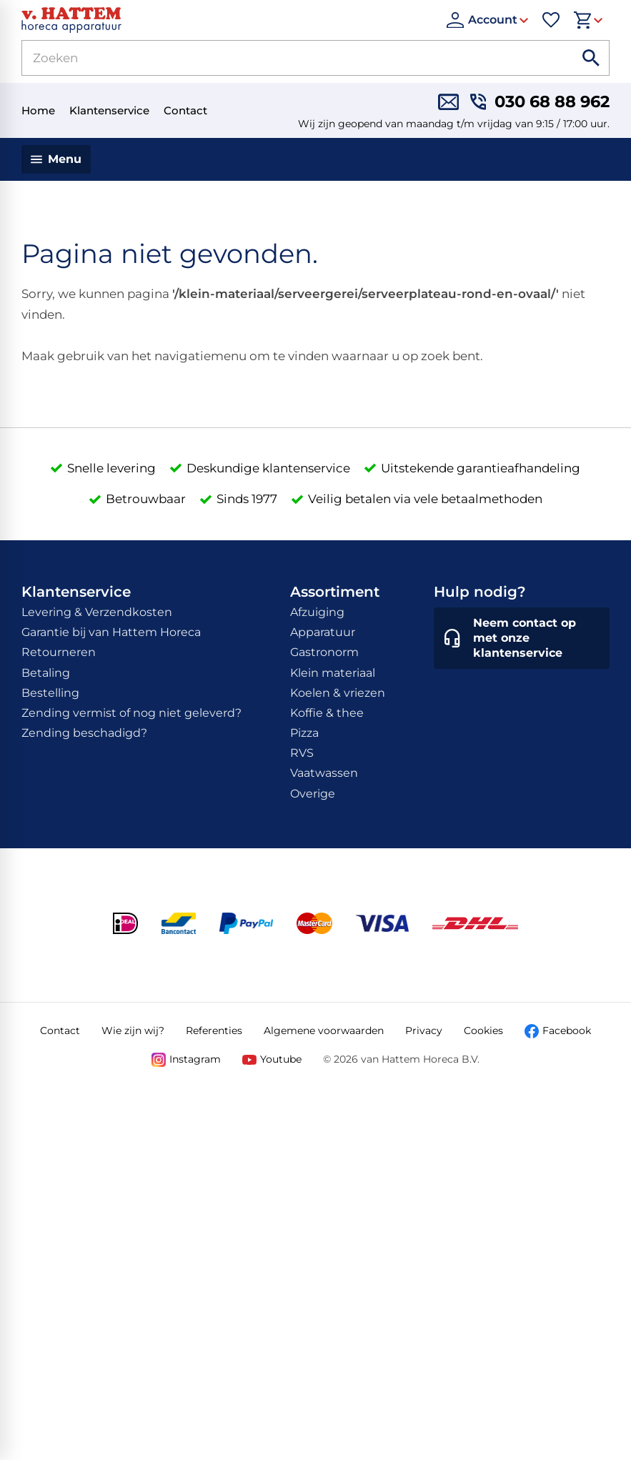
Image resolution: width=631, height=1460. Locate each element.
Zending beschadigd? (84, 733)
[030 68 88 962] (540, 102)
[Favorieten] (551, 20)
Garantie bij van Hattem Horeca (111, 632)
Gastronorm (324, 652)
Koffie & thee (327, 713)
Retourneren (58, 652)
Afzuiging (317, 612)
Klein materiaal (332, 673)
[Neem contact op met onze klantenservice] (521, 638)
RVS (302, 753)
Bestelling (50, 693)
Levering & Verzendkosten (96, 612)
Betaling (45, 673)
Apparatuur (322, 632)
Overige (312, 793)
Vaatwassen (324, 773)
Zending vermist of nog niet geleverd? (131, 713)
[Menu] (56, 159)
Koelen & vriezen (337, 693)
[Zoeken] (281, 58)
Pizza (304, 733)
